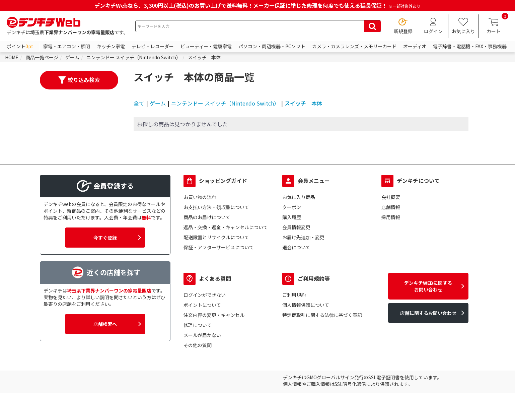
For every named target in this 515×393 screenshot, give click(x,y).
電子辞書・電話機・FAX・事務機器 (470, 46)
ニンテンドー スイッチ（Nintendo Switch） (225, 103)
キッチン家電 (111, 46)
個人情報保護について (305, 305)
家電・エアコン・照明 (66, 46)
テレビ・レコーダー (153, 46)
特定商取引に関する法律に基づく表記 (322, 315)
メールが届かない (202, 335)
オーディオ (414, 46)
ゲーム (158, 103)
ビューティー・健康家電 (206, 46)
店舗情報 (390, 207)
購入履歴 (291, 217)
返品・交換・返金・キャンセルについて (225, 227)
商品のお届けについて (206, 217)
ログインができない (204, 294)
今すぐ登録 (105, 237)
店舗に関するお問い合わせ (428, 313)
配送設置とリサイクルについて (216, 237)
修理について (197, 325)
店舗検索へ (105, 324)
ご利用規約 (294, 294)
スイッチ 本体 (303, 103)
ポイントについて (202, 305)
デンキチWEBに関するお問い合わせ (428, 286)
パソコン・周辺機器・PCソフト (271, 46)
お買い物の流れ (199, 197)
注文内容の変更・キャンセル (213, 315)
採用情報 (390, 217)
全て (139, 103)
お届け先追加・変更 (303, 237)
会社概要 (390, 197)
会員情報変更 (296, 227)
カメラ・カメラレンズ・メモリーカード (354, 46)
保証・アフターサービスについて (218, 247)
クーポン (291, 207)
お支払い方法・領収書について (216, 207)
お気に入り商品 (298, 197)
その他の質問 (197, 345)
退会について (296, 247)
